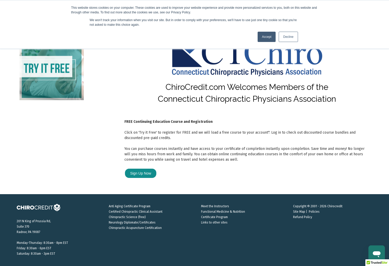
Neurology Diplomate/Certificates (132, 222)
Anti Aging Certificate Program (129, 206)
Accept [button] (267, 37)
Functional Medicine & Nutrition (223, 211)
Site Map (299, 211)
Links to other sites (214, 222)
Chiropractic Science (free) (127, 217)
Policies (314, 211)
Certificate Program (214, 217)
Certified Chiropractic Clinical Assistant (135, 211)
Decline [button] (288, 37)
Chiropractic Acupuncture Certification (135, 228)
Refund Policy (302, 217)
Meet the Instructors (215, 206)
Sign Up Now (140, 173)
